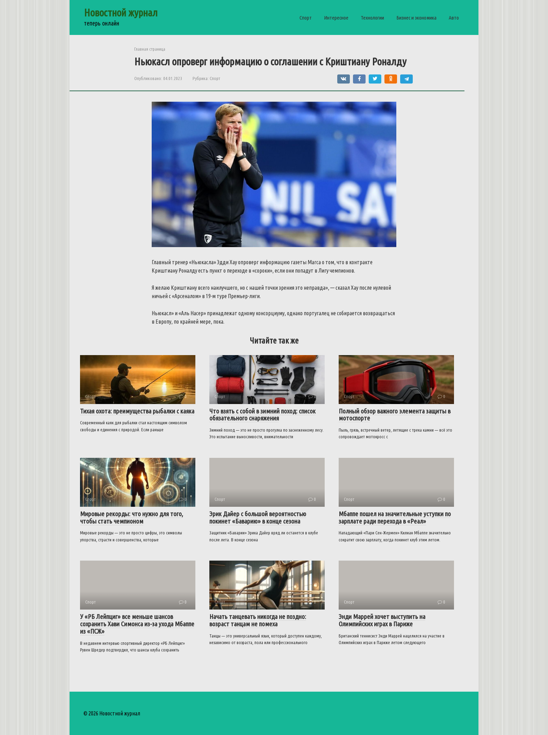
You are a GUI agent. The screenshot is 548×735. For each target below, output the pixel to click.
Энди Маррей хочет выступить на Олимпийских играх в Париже (382, 620)
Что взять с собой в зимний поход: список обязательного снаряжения (262, 414)
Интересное (336, 18)
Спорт (306, 18)
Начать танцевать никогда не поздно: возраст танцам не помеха (257, 620)
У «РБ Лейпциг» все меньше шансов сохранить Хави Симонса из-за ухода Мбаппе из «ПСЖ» (137, 624)
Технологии (372, 18)
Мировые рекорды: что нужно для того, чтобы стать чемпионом (131, 517)
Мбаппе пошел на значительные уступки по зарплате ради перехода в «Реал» (395, 517)
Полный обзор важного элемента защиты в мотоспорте (394, 414)
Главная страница (149, 48)
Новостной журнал (121, 13)
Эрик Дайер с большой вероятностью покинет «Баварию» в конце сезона (257, 517)
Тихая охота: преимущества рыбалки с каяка (137, 411)
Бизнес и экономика (416, 18)
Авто (454, 18)
